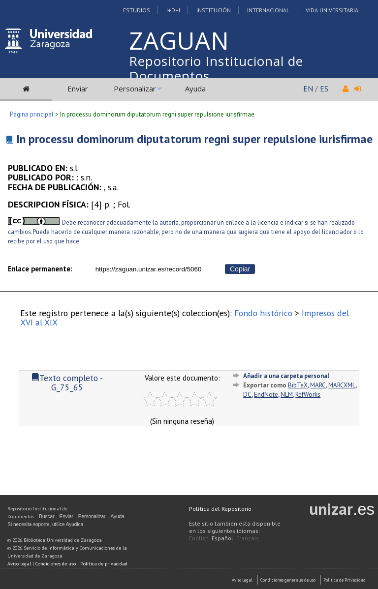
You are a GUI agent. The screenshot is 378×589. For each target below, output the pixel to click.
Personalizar (135, 88)
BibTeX (298, 385)
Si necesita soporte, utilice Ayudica (45, 524)
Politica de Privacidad (344, 580)
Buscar (46, 516)
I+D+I (173, 10)
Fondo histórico (263, 313)
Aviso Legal (242, 580)
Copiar (240, 269)
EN (308, 88)
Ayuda (195, 88)
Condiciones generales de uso (287, 580)
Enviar (77, 88)
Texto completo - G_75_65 (67, 382)
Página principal (32, 114)
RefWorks (307, 394)
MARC (318, 385)
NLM (287, 394)
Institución (213, 10)
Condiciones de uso (55, 563)
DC (247, 394)
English (199, 538)
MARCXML (341, 385)
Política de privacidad (103, 563)
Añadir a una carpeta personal (286, 376)
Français (247, 538)
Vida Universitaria (332, 10)
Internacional (268, 10)
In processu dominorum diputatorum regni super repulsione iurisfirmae (194, 139)
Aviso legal (19, 563)
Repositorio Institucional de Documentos (216, 68)
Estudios (136, 10)
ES (324, 88)
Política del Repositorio (220, 508)
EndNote (266, 394)
